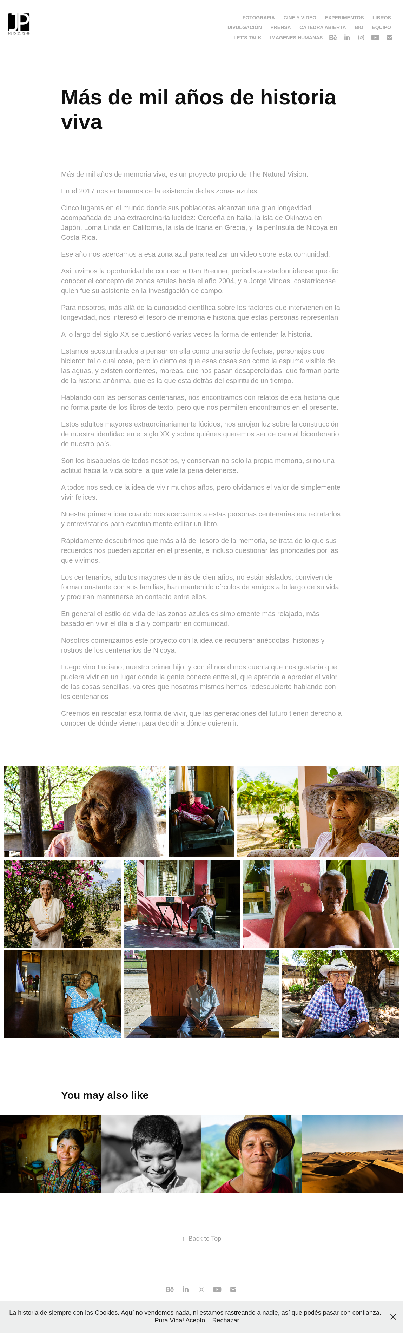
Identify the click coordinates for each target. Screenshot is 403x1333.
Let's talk (248, 37)
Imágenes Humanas (296, 37)
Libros (381, 17)
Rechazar (225, 1320)
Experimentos (344, 17)
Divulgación (244, 27)
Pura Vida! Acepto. (181, 1320)
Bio (359, 27)
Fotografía (259, 17)
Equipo (381, 27)
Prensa (280, 27)
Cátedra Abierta (322, 27)
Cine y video (299, 17)
